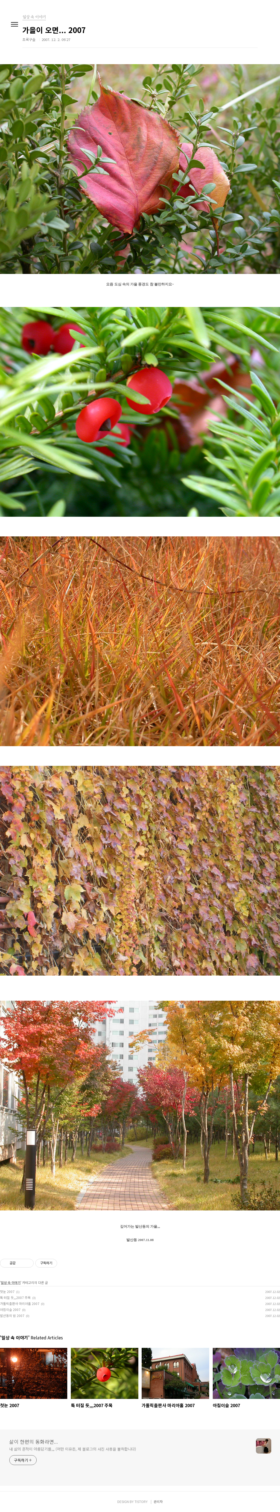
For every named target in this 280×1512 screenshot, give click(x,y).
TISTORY (141, 1501)
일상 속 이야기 (11, 1282)
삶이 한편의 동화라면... (33, 1441)
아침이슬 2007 (10, 1309)
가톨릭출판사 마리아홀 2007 (19, 1303)
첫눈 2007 (7, 1291)
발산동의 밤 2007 (12, 1315)
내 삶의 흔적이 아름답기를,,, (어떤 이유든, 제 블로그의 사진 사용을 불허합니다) (72, 1449)
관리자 (158, 1501)
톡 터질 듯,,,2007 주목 (15, 1297)
